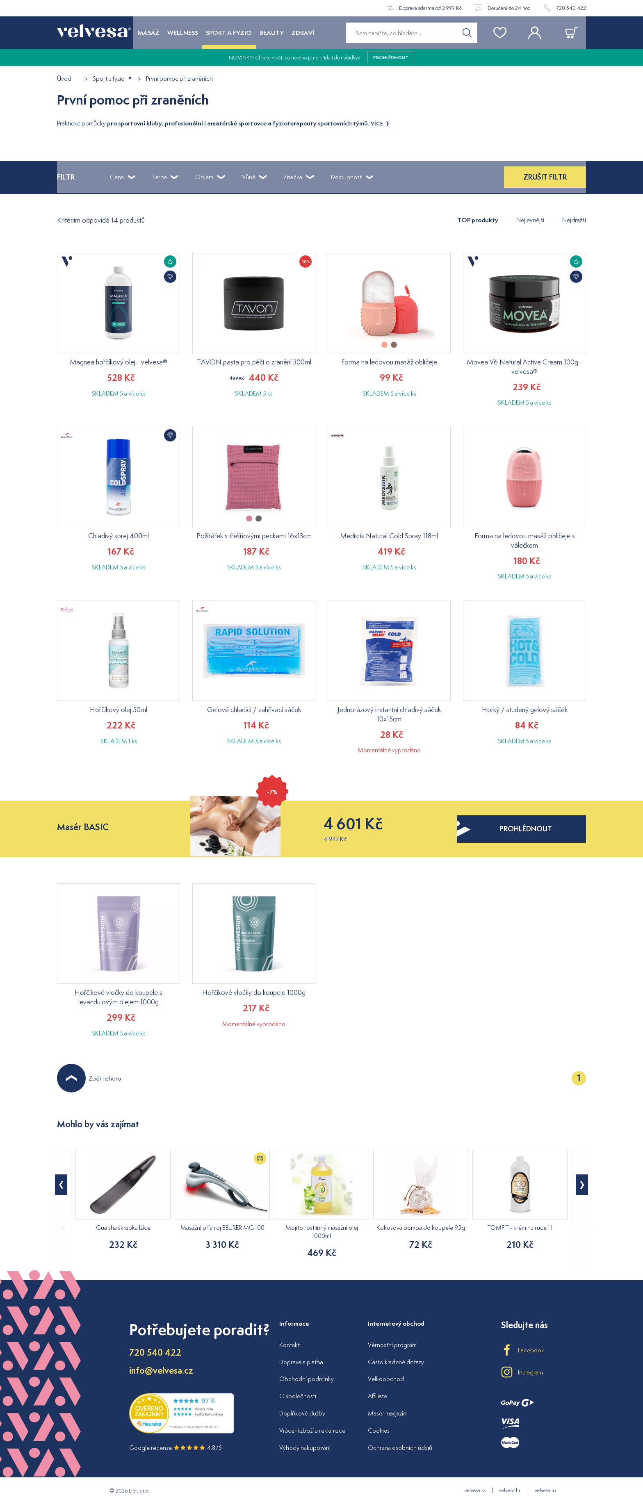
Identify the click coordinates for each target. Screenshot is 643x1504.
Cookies (379, 1430)
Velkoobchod (386, 1379)
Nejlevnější (530, 220)
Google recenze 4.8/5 (175, 1448)
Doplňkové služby (302, 1413)
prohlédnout (390, 57)
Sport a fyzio (109, 78)
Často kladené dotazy (396, 1362)
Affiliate (377, 1396)
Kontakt (289, 1345)
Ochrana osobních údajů (400, 1448)
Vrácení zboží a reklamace (312, 1430)
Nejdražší (574, 220)
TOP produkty (477, 220)
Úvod (64, 78)
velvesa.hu (510, 1490)
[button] (582, 1184)
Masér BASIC (83, 827)
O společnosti (297, 1396)
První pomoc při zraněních (179, 78)
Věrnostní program (392, 1345)
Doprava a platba (301, 1362)
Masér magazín (387, 1413)
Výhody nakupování (305, 1448)
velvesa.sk (475, 1490)
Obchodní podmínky (306, 1379)
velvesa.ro (545, 1490)
